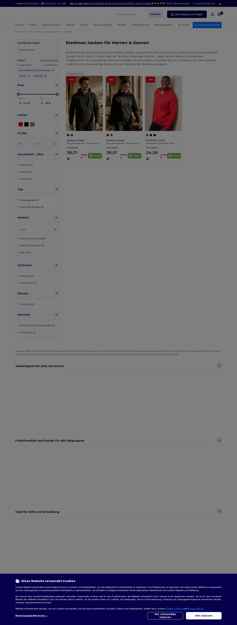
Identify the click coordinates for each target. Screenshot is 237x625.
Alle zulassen (204, 615)
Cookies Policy (174, 608)
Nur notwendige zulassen (165, 616)
